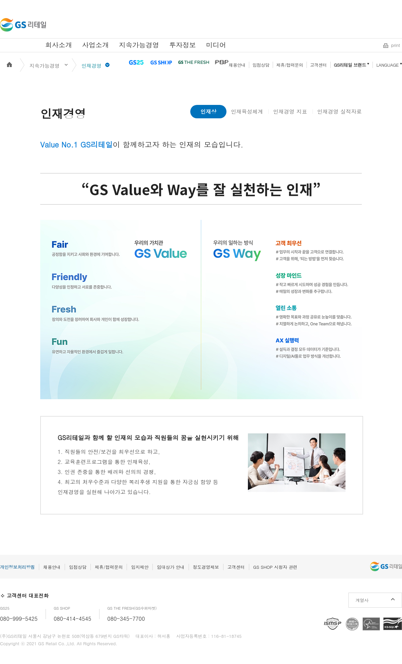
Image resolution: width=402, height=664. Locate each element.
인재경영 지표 (290, 111)
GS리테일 (23, 25)
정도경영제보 (206, 567)
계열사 (361, 600)
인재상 (208, 111)
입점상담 (261, 65)
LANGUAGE (387, 65)
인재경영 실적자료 (339, 111)
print (395, 45)
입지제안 (139, 567)
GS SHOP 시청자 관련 (275, 567)
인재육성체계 (247, 111)
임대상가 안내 (170, 567)
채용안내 (237, 65)
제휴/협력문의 (289, 65)
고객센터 (318, 65)
